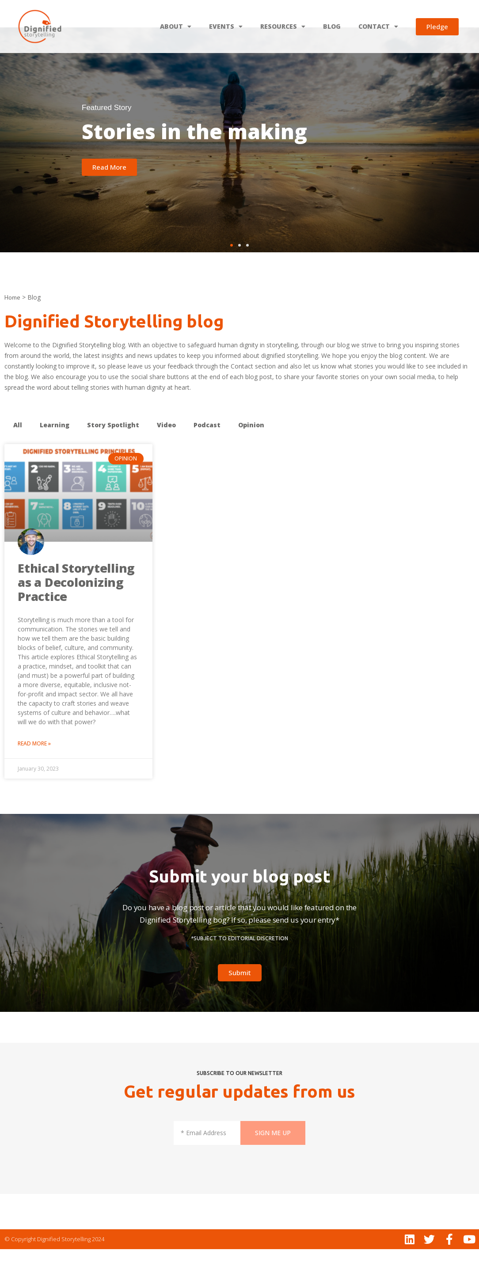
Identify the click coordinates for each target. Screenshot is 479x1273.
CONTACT (378, 26)
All (17, 449)
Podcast (207, 449)
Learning (54, 449)
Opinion (251, 449)
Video (166, 449)
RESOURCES (282, 26)
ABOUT (175, 26)
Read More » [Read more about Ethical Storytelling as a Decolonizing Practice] (34, 767)
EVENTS (226, 26)
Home (12, 321)
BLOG (332, 26)
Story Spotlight (113, 449)
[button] (231, 269)
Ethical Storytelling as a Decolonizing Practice (76, 606)
